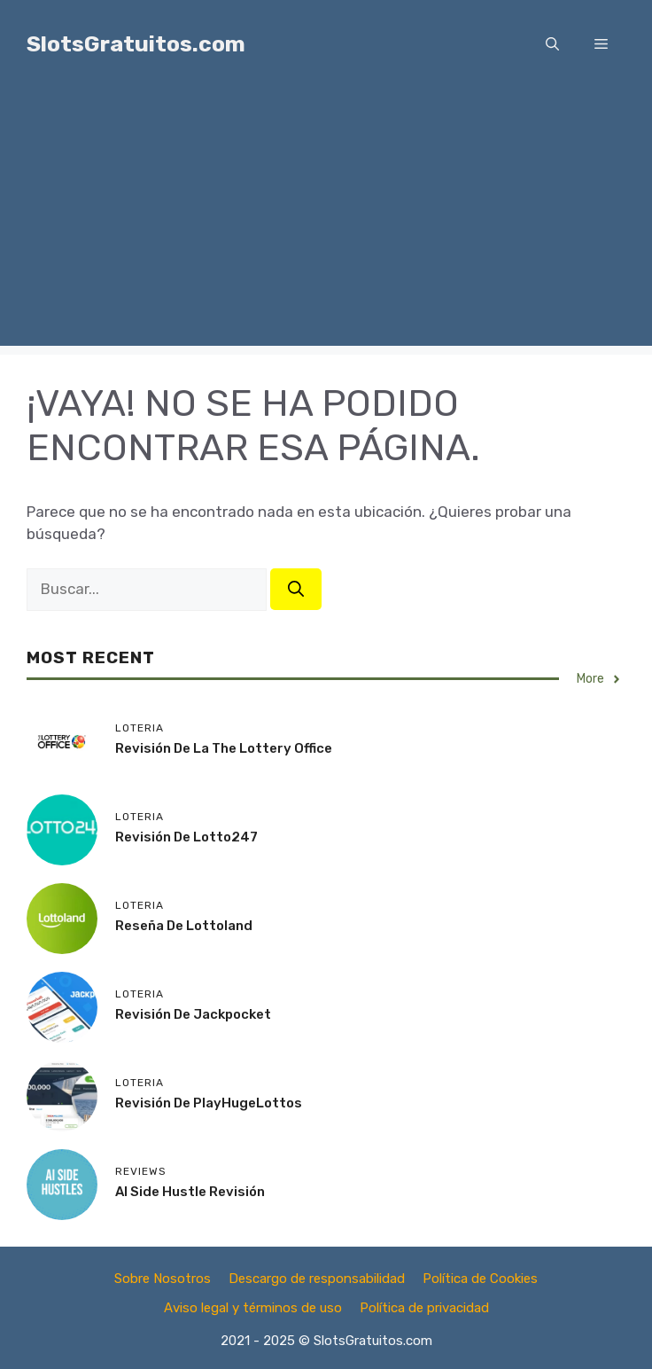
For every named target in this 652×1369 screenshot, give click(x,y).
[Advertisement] (326, 222)
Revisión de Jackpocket (193, 1014)
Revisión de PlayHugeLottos (208, 1103)
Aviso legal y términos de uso (253, 1308)
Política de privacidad (424, 1308)
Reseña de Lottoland (183, 926)
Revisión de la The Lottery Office (223, 748)
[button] (552, 44)
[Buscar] (296, 589)
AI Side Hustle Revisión (190, 1192)
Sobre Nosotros (162, 1279)
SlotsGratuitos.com (136, 44)
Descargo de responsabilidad (317, 1279)
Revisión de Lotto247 (186, 837)
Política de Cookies (480, 1279)
